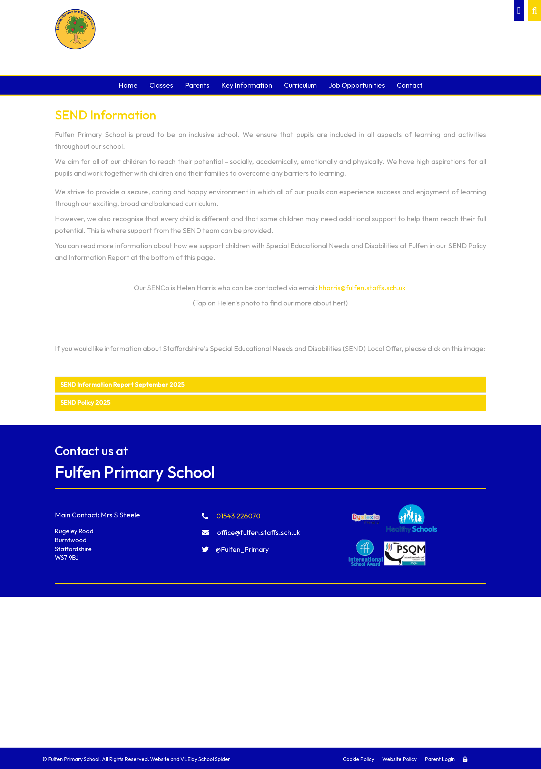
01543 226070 (231, 516)
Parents (197, 85)
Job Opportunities (356, 85)
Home (128, 85)
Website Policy (399, 759)
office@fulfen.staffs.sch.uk (251, 532)
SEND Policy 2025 (85, 403)
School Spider (214, 759)
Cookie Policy (358, 759)
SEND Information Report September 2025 (122, 385)
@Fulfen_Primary (235, 549)
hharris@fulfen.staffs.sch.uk (362, 287)
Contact (410, 85)
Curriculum (300, 85)
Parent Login (440, 759)
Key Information (246, 85)
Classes (161, 85)
